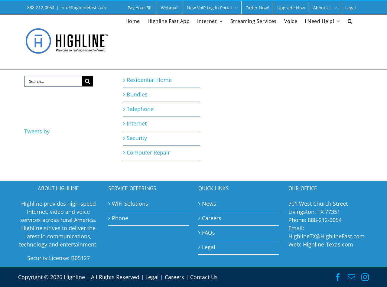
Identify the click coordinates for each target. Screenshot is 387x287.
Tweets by (37, 131)
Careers (174, 277)
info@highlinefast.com (83, 7)
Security (137, 138)
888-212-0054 (325, 219)
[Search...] (53, 81)
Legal (152, 277)
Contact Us (204, 277)
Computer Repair (148, 152)
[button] (350, 21)
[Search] (87, 81)
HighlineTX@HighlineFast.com (326, 236)
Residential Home (149, 79)
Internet (137, 123)
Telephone (140, 109)
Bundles (137, 94)
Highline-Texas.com (328, 244)
